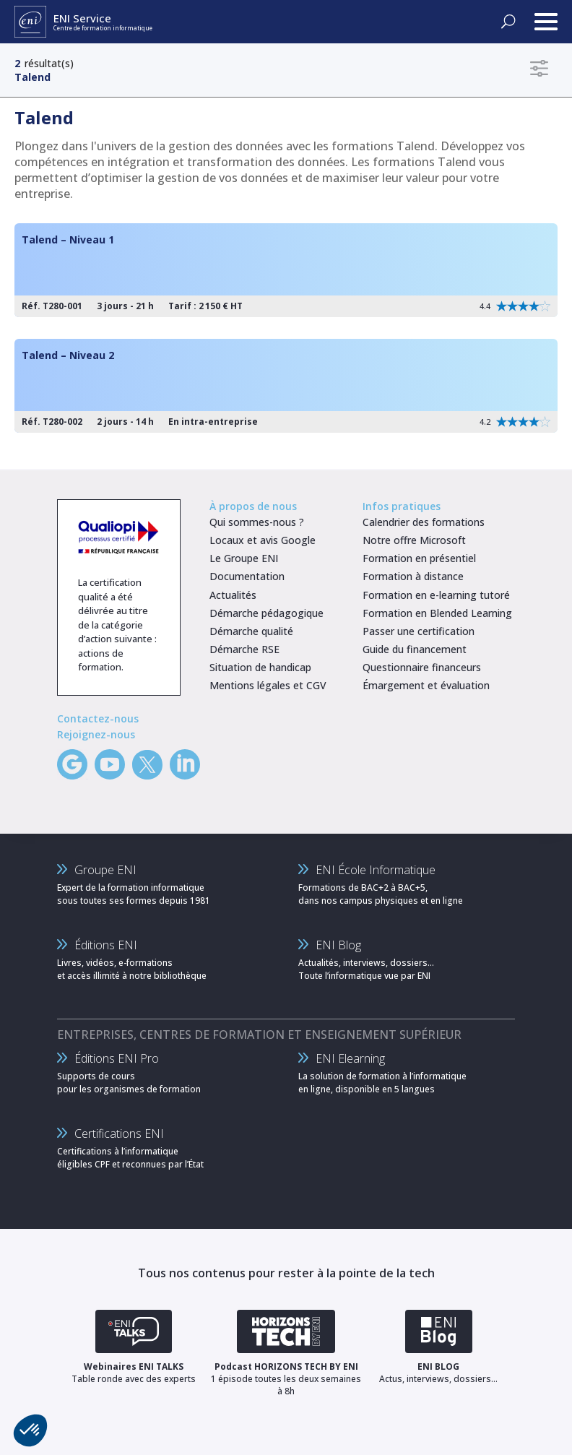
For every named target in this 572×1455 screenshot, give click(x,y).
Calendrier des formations (424, 522)
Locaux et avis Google (262, 540)
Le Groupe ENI (243, 558)
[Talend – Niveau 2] (286, 386)
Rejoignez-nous (96, 734)
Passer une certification (418, 631)
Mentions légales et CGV (267, 685)
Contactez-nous (98, 718)
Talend (32, 77)
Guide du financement (415, 649)
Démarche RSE (244, 649)
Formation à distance (413, 576)
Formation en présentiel (419, 558)
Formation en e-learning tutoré (436, 595)
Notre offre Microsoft (414, 540)
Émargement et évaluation (426, 685)
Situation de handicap (260, 667)
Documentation (247, 576)
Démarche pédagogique (266, 613)
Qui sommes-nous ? (256, 522)
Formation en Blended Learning (437, 613)
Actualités (232, 595)
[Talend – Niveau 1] (286, 270)
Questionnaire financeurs (422, 667)
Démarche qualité (251, 631)
